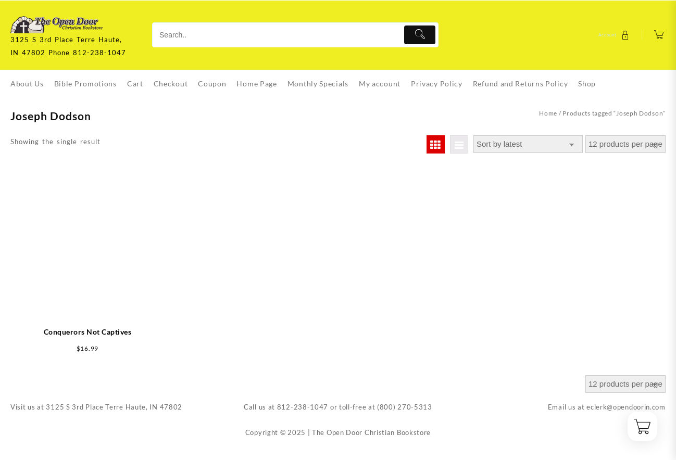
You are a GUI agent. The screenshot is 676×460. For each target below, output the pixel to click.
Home (548, 113)
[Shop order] (528, 144)
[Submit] (420, 34)
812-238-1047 (302, 407)
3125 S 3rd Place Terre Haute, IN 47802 (114, 407)
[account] (615, 35)
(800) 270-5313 (404, 407)
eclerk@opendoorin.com (626, 407)
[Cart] (659, 35)
